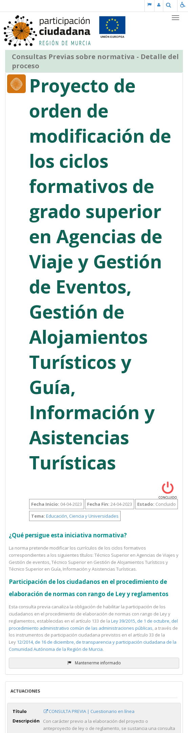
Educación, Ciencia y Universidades (82, 516)
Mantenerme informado (94, 663)
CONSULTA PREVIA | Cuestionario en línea (88, 711)
